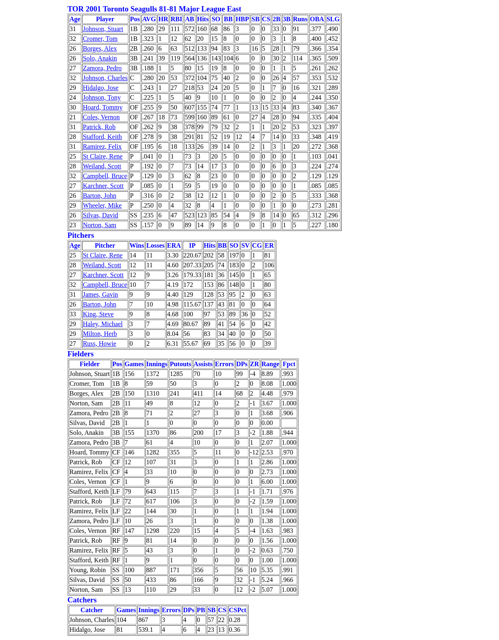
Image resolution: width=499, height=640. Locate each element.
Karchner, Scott (103, 185)
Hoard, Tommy (103, 107)
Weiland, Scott (102, 166)
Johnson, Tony (102, 97)
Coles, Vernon (101, 117)
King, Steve (98, 314)
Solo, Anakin (100, 58)
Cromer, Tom (100, 38)
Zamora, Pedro (102, 68)
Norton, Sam (99, 225)
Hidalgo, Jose (101, 87)
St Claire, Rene (103, 156)
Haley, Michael (103, 323)
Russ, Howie (99, 343)
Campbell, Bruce (105, 175)
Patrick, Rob (99, 126)
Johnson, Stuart (103, 28)
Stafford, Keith (102, 136)
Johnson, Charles (105, 77)
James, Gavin (100, 294)
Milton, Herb (100, 333)
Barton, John (99, 195)
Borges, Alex (100, 48)
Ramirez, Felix (102, 146)
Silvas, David (100, 215)
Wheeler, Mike (102, 205)
